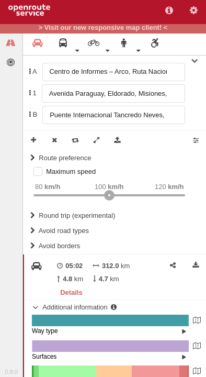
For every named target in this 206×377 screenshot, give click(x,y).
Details (71, 292)
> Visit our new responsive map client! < (103, 27)
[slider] (109, 195)
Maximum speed (71, 171)
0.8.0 (11, 372)
